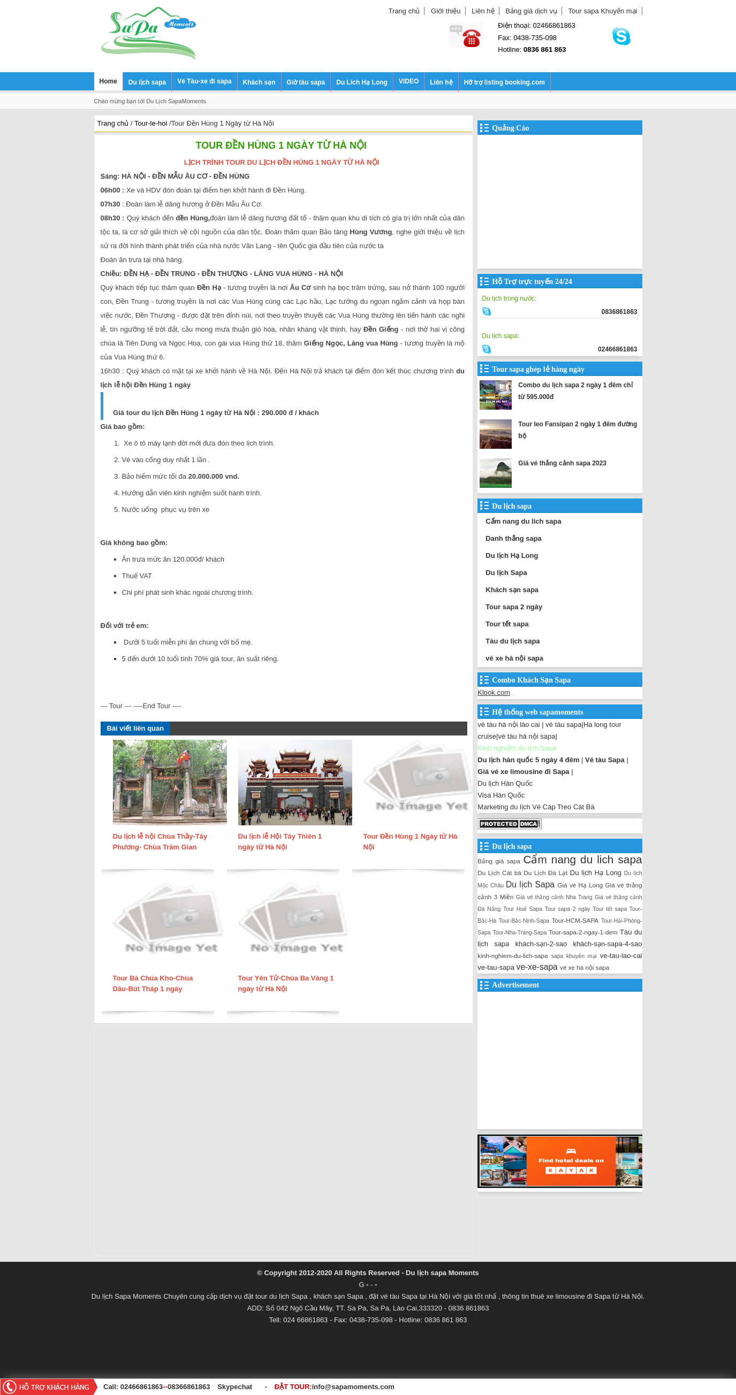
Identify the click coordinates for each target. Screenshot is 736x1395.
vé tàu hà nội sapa (526, 736)
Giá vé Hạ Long (580, 885)
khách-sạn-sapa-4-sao (607, 944)
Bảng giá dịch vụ (531, 11)
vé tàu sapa (563, 725)
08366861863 (189, 1387)
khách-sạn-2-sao (541, 944)
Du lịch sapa (147, 82)
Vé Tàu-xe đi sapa (204, 81)
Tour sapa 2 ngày (513, 607)
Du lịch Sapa (506, 573)
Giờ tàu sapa (306, 82)
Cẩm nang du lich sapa (523, 521)
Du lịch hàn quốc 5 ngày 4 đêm (528, 760)
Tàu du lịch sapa (512, 641)
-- (166, 1387)
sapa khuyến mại (574, 956)
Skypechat (234, 1387)
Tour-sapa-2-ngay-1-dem (583, 932)
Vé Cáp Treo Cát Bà (563, 807)
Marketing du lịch (503, 807)
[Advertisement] (284, 1142)
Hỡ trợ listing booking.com (504, 82)
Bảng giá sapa (498, 860)
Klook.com (493, 692)
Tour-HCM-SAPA (575, 920)
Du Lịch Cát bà (499, 872)
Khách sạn (259, 82)
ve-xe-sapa (537, 966)
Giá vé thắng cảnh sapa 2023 (562, 463)
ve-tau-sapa (495, 967)
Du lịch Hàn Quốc (505, 783)
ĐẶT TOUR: (334, 1387)
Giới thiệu (445, 11)
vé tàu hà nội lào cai (508, 725)
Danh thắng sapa (513, 538)
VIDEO (409, 81)
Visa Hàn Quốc (501, 795)
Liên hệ (483, 11)
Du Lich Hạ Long (362, 82)
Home (108, 81)
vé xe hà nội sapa (514, 658)
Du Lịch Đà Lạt (545, 872)
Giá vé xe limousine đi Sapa (523, 772)
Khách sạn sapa (511, 590)
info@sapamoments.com (353, 1387)
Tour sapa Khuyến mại (603, 11)
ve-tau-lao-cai (621, 956)
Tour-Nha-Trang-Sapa (520, 933)
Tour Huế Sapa (522, 909)
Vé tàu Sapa (605, 760)
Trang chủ (404, 11)
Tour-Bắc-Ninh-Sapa (524, 921)
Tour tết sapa (506, 624)
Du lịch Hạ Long (511, 555)
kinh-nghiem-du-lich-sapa (512, 955)
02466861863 (141, 1387)
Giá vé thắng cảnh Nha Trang (554, 897)
